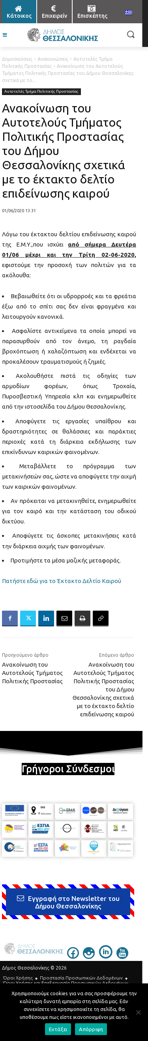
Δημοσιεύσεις (17, 59)
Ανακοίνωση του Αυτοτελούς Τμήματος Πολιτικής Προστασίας (32, 672)
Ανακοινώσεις (52, 59)
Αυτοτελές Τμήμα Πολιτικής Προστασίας (41, 91)
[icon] (73, 956)
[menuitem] (128, 13)
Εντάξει (58, 1029)
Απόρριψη (91, 1029)
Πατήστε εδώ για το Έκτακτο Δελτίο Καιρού (61, 581)
